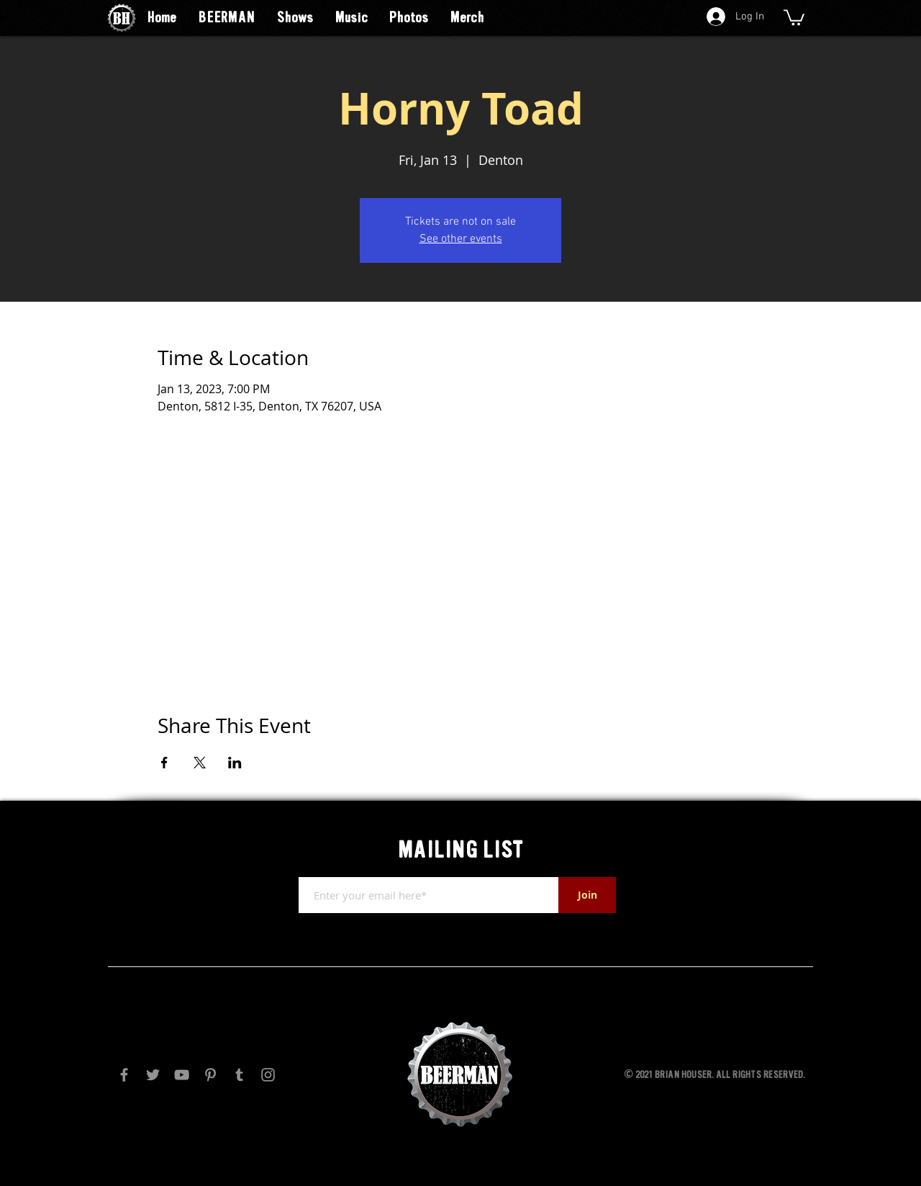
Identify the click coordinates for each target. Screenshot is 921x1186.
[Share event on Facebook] (164, 762)
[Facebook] (124, 1075)
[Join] (587, 895)
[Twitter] (153, 1075)
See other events (460, 239)
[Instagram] (268, 1075)
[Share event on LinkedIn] (235, 762)
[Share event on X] (200, 762)
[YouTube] (182, 1075)
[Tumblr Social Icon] (239, 1075)
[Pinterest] (210, 1075)
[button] (794, 16)
